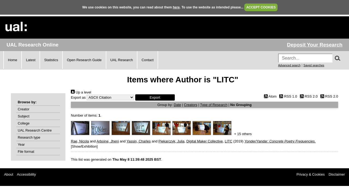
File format (26, 152)
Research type (29, 137)
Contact (148, 60)
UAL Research (121, 60)
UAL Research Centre (35, 130)
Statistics (51, 60)
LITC (228, 141)
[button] (155, 97)
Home (12, 60)
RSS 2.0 (308, 96)
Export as (78, 97)
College (23, 123)
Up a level (81, 92)
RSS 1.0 (287, 96)
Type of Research (213, 105)
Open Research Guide (84, 60)
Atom (269, 96)
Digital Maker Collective (204, 141)
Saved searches (313, 65)
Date (177, 105)
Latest (30, 60)
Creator (23, 109)
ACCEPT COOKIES (261, 7)
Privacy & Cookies (310, 174)
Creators (190, 105)
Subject (23, 116)
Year (21, 144)
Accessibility (26, 174)
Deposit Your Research (314, 45)
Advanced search (289, 65)
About (8, 174)
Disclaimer (337, 174)
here (176, 7)
